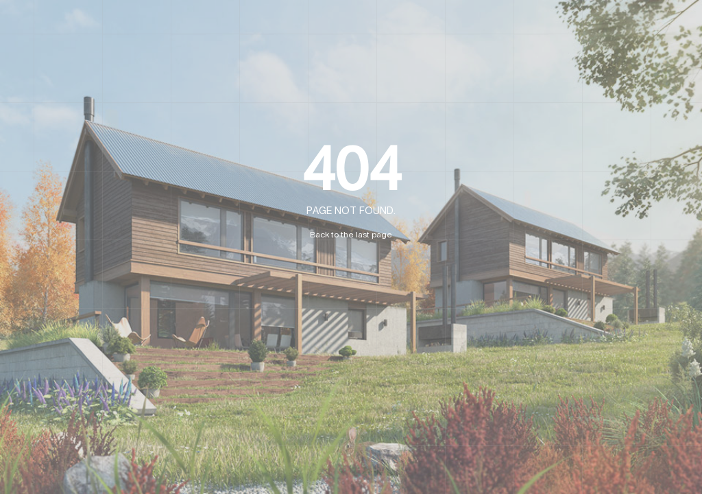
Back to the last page (351, 235)
